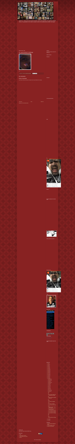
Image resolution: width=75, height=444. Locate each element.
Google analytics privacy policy (23, 436)
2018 (48, 372)
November (49, 380)
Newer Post (20, 101)
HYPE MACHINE (50, 310)
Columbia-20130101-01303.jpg (52, 417)
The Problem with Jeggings (51, 401)
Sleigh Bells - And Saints (50, 323)
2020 (48, 370)
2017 (48, 373)
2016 (48, 374)
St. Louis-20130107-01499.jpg (52, 411)
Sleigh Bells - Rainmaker (50, 324)
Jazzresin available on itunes (51, 425)
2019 (48, 371)
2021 (48, 369)
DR (48, 393)
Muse (48, 416)
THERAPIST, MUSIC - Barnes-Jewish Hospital (52, 407)
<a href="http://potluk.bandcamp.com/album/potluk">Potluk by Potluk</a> (51, 152)
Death (49, 400)
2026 (48, 363)
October (49, 381)
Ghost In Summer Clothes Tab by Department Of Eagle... (52, 395)
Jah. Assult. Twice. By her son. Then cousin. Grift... (52, 409)
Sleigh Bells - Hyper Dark (50, 322)
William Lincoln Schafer (49, 337)
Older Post (42, 101)
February (49, 390)
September (49, 382)
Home (31, 101)
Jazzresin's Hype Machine (50, 426)
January (49, 391)
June (49, 385)
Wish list (21, 437)
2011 (48, 420)
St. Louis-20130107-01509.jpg (52, 410)
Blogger (40, 439)
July (48, 384)
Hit (48, 399)
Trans (48, 402)
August (49, 383)
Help (48, 392)
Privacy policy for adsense (23, 435)
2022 (48, 368)
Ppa (48, 396)
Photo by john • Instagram (51, 403)
